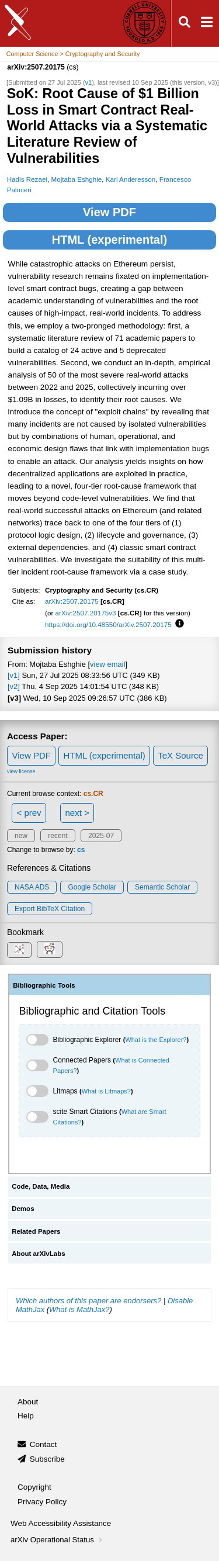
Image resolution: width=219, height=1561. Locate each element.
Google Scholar (92, 887)
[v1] (14, 675)
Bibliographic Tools (44, 985)
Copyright (34, 1487)
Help (26, 1415)
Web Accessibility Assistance (61, 1523)
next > (77, 813)
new (21, 836)
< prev (29, 813)
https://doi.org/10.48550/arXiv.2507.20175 (108, 624)
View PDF (109, 212)
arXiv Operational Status (58, 1539)
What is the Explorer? (155, 1039)
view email (107, 664)
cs (81, 850)
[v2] (14, 686)
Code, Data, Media (40, 1186)
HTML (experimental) (109, 239)
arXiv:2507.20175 (72, 601)
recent (57, 836)
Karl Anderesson (131, 179)
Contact (43, 1444)
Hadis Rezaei (27, 179)
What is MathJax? (79, 1309)
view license (21, 771)
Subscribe (47, 1459)
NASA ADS (32, 887)
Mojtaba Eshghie (76, 179)
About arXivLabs (38, 1253)
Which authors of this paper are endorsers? (88, 1300)
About (28, 1401)
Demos (23, 1208)
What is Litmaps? (106, 1091)
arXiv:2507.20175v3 (85, 613)
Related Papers (36, 1231)
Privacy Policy (42, 1501)
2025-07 (101, 836)
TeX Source (180, 755)
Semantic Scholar (162, 887)
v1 (88, 82)
